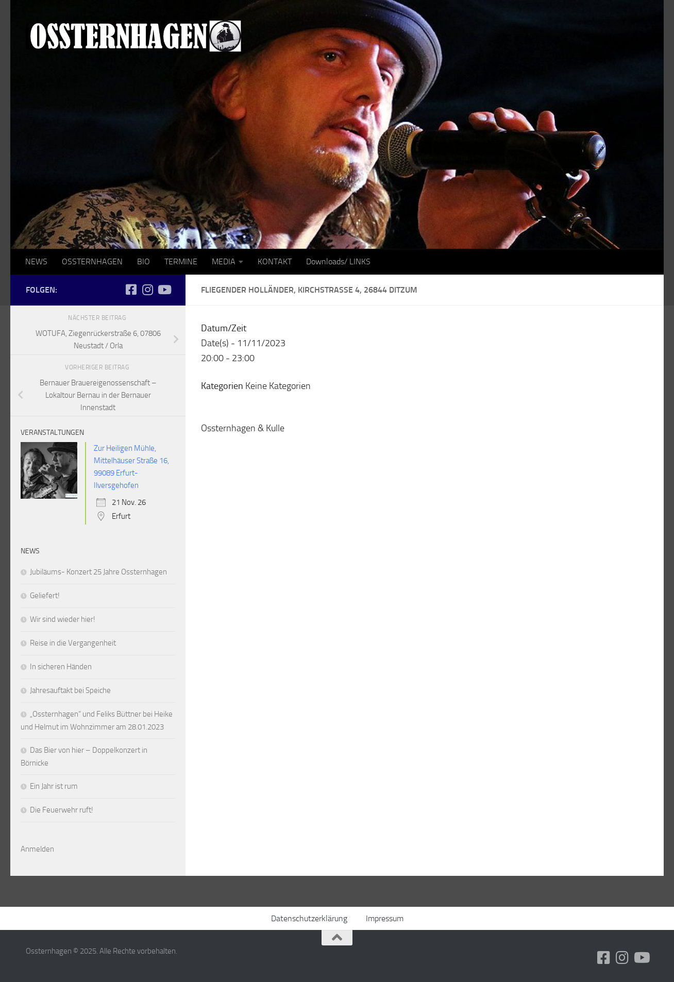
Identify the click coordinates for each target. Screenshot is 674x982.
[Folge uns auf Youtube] (164, 289)
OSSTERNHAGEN (92, 261)
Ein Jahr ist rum (54, 786)
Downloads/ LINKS (338, 261)
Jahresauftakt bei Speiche (70, 690)
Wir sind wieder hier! (62, 619)
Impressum (384, 918)
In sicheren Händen (61, 666)
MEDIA (223, 261)
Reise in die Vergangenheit (73, 643)
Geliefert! (45, 595)
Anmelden (37, 849)
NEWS (36, 261)
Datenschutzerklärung (309, 918)
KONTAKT (275, 261)
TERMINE (180, 261)
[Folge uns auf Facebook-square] (131, 289)
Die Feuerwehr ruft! (61, 810)
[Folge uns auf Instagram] (147, 289)
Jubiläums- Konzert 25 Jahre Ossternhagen (98, 572)
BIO (143, 261)
